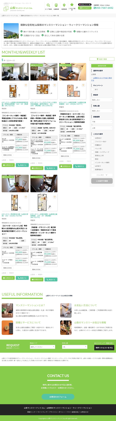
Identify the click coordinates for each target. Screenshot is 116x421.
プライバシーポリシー (57, 411)
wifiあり (98, 165)
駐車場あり (99, 169)
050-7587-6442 (104, 7)
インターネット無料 (102, 162)
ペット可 (98, 148)
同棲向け (98, 144)
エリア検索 (48, 9)
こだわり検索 (72, 9)
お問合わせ (9, 165)
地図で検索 (103, 58)
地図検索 (64, 9)
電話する (23, 165)
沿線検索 (56, 9)
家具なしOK (99, 155)
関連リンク (31, 411)
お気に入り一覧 (85, 5)
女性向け (98, 137)
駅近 (96, 158)
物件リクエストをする (104, 347)
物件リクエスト (85, 8)
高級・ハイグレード (102, 151)
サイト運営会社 (73, 411)
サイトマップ (42, 411)
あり (96, 89)
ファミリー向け (100, 141)
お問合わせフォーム (58, 396)
